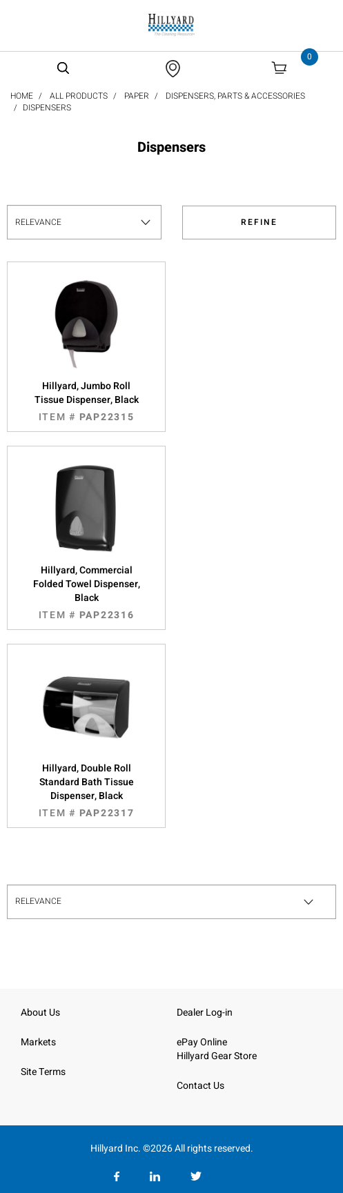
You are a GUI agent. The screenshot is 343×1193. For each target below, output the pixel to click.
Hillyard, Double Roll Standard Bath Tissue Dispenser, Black (86, 790)
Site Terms (43, 1072)
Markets (38, 1042)
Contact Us (200, 1085)
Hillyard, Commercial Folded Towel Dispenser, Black (86, 592)
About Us (40, 1012)
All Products (79, 96)
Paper (136, 96)
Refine (259, 222)
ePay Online (202, 1042)
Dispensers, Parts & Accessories (235, 96)
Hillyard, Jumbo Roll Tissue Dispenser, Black (86, 401)
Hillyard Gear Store (217, 1056)
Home (21, 96)
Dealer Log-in (205, 1012)
